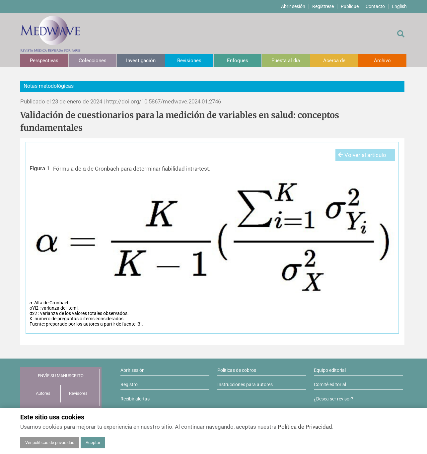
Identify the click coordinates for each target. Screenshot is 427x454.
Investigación (141, 61)
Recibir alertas (135, 398)
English (399, 6)
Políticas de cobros (236, 370)
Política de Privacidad (305, 426)
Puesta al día (285, 61)
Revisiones (189, 61)
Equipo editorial (330, 370)
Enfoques (237, 61)
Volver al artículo (362, 155)
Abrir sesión (293, 6)
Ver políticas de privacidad (49, 442)
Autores (43, 393)
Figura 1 (40, 168)
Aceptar (93, 442)
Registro (129, 384)
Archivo (382, 61)
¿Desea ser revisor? (333, 398)
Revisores (78, 393)
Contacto (375, 6)
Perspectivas (44, 61)
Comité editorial (330, 384)
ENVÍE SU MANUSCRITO (61, 375)
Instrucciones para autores (245, 384)
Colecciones (93, 61)
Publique (350, 6)
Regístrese (323, 6)
